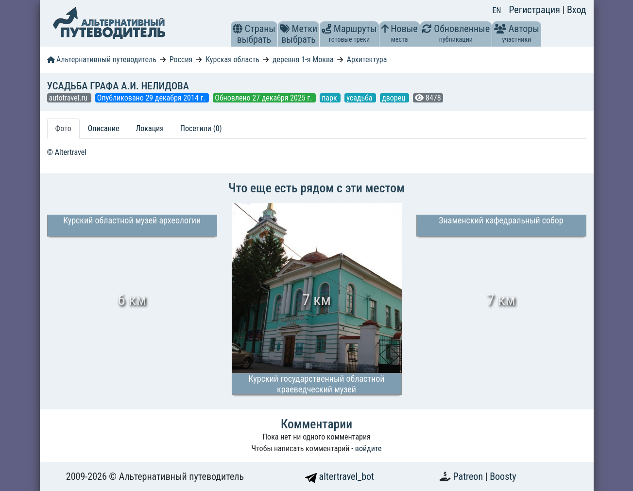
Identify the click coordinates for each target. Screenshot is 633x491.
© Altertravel (66, 152)
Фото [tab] (63, 128)
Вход (576, 10)
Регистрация (535, 10)
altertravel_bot (339, 476)
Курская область (232, 59)
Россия (181, 59)
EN (497, 10)
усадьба (360, 97)
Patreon (469, 476)
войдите (368, 448)
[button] (237, 29)
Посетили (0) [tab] (201, 128)
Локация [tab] (150, 128)
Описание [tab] (104, 128)
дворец (394, 97)
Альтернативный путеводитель (101, 59)
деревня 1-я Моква (303, 59)
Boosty (503, 476)
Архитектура (367, 59)
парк (330, 97)
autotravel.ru (69, 97)
